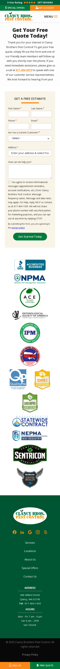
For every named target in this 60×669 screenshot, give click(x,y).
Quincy (23, 599)
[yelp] (46, 531)
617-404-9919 (24, 70)
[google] (30, 531)
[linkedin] (22, 531)
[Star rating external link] (30, 2)
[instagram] (38, 531)
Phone (11, 120)
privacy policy (18, 227)
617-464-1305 (33, 603)
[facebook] (14, 531)
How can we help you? (19, 161)
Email (34, 120)
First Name (14, 108)
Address (12, 147)
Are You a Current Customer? (23, 132)
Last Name (37, 108)
